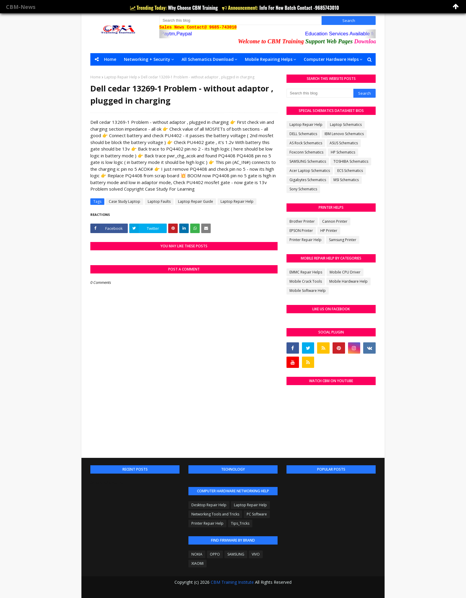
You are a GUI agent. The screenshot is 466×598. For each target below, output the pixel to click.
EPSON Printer (301, 230)
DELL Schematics (303, 133)
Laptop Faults (159, 201)
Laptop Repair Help (120, 77)
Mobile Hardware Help (348, 281)
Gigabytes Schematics (307, 179)
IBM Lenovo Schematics (344, 133)
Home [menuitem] (110, 59)
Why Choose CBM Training (193, 7)
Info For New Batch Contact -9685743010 (299, 7)
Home (95, 77)
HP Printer (328, 230)
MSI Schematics (346, 179)
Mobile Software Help (307, 290)
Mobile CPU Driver (345, 272)
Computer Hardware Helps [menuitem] (331, 59)
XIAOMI (197, 563)
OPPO (215, 554)
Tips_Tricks (240, 523)
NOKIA (196, 554)
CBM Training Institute (232, 582)
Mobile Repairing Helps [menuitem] (268, 59)
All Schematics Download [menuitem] (208, 59)
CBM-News (20, 6)
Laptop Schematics (346, 124)
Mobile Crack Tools (305, 281)
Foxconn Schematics (306, 152)
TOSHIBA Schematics (350, 161)
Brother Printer (302, 221)
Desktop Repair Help (208, 504)
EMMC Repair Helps (305, 272)
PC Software (257, 514)
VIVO (256, 554)
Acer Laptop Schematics (309, 170)
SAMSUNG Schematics (307, 161)
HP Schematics (343, 152)
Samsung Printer (342, 239)
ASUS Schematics (344, 142)
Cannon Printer (334, 221)
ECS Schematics (350, 170)
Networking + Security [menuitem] (147, 59)
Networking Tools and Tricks (215, 514)
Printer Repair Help (305, 239)
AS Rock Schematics (305, 142)
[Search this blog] (240, 20)
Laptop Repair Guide (195, 201)
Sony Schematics (303, 189)
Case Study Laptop (124, 201)
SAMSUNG (235, 554)
